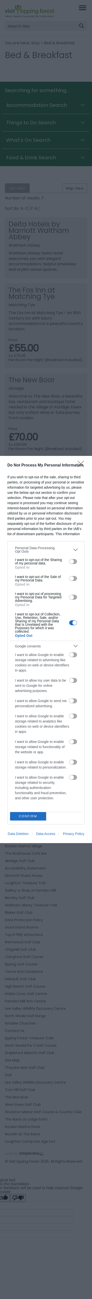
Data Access (45, 834)
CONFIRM (28, 816)
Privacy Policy (73, 834)
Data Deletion (18, 834)
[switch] (73, 561)
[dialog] (46, 649)
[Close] (82, 465)
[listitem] (46, 549)
